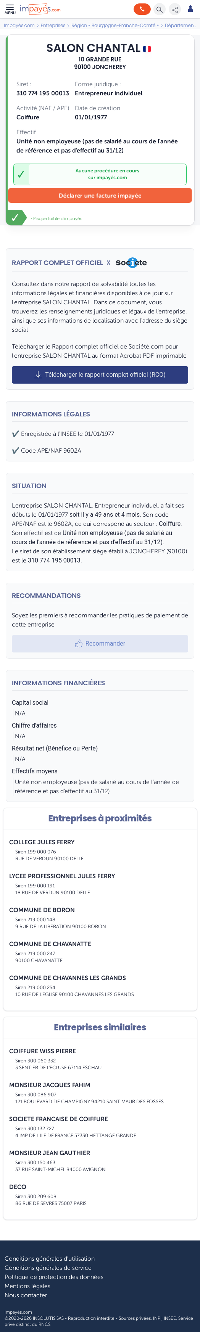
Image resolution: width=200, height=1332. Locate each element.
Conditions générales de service (48, 1268)
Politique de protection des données (54, 1277)
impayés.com (112, 177)
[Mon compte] (190, 9)
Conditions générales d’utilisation (50, 1258)
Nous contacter (26, 1295)
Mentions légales (27, 1286)
